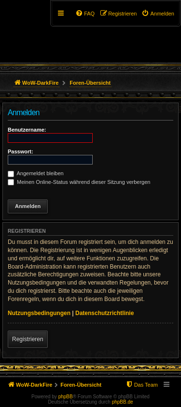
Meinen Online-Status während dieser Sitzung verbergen (79, 182)
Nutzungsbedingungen (39, 313)
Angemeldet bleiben (36, 173)
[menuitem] (157, 13)
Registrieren (27, 339)
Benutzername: (27, 130)
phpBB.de (122, 402)
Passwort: (20, 151)
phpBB (65, 396)
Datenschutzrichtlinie (104, 313)
